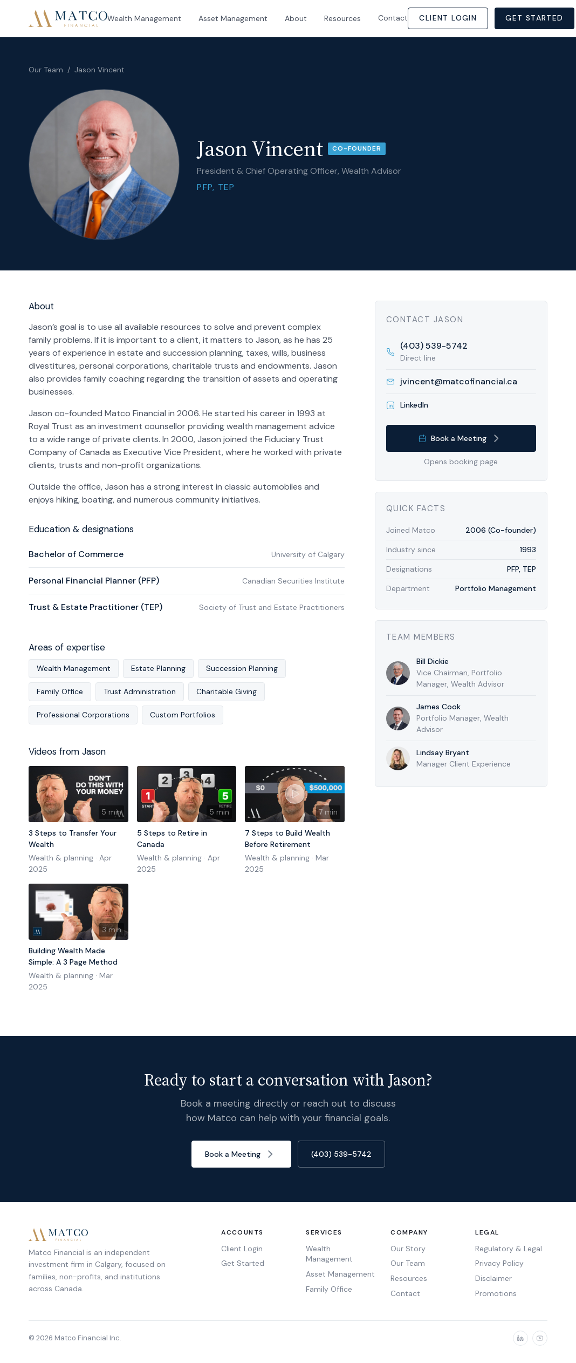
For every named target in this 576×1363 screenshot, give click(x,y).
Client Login (448, 18)
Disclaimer (493, 1278)
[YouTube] (539, 1338)
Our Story (408, 1248)
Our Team (46, 69)
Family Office (329, 1289)
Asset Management (233, 18)
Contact (393, 18)
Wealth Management (144, 18)
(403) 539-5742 (341, 1154)
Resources (342, 18)
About (296, 18)
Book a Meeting (461, 438)
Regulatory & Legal (508, 1248)
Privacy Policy (499, 1263)
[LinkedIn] (520, 1338)
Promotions (496, 1293)
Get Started (534, 18)
